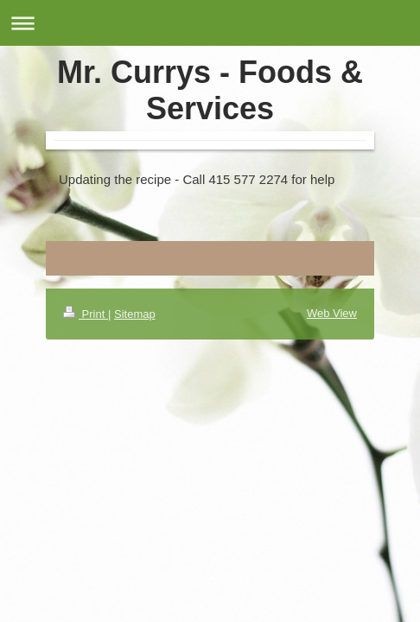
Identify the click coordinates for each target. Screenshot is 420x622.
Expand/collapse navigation (210, 22)
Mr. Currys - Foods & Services (210, 90)
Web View (332, 313)
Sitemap (135, 314)
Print (85, 314)
